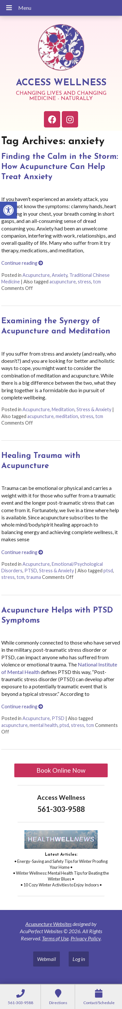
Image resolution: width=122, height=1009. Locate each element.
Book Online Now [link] (61, 770)
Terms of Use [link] (55, 938)
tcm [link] (97, 281)
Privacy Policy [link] (86, 938)
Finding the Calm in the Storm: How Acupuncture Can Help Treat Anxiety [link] (59, 167)
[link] (8, 210)
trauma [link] (33, 577)
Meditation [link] (63, 409)
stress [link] (84, 281)
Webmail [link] (46, 959)
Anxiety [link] (59, 275)
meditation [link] (67, 416)
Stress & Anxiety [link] (93, 409)
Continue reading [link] (22, 263)
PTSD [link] (30, 570)
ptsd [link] (108, 570)
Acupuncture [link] (36, 275)
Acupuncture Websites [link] (48, 924)
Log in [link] (79, 959)
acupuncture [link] (62, 281)
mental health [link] (44, 725)
